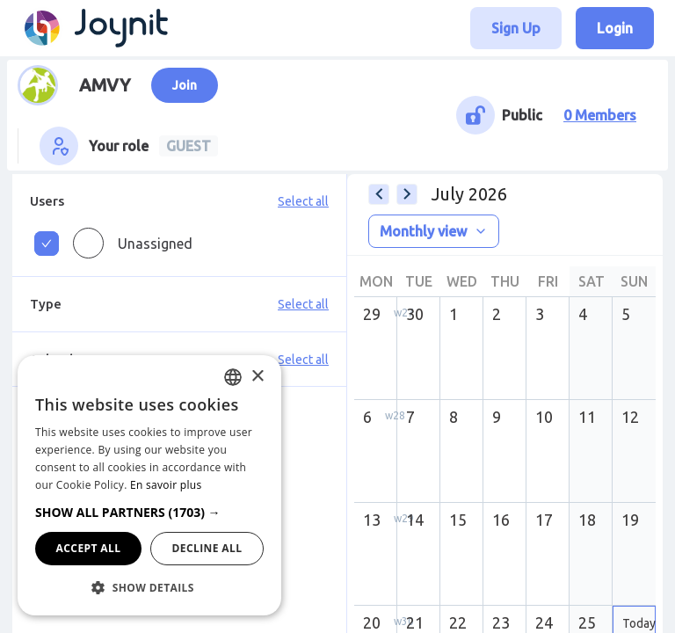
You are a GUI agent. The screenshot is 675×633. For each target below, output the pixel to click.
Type (46, 303)
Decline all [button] (207, 548)
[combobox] (233, 377)
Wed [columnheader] (461, 281)
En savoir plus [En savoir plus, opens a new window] (165, 484)
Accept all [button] (88, 548)
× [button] (257, 376)
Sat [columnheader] (591, 281)
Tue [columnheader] (418, 281)
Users (47, 200)
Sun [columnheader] (634, 281)
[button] (149, 512)
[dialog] (149, 485)
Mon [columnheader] (376, 281)
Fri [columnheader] (548, 281)
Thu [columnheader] (504, 281)
